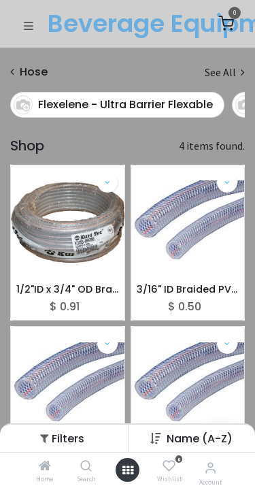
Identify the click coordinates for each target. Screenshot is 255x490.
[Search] (86, 466)
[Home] (45, 466)
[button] (200, 438)
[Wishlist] (169, 466)
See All (225, 72)
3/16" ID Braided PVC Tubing (188, 289)
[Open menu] (127, 470)
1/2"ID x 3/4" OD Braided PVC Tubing (67, 289)
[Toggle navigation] (28, 24)
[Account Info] (210, 467)
